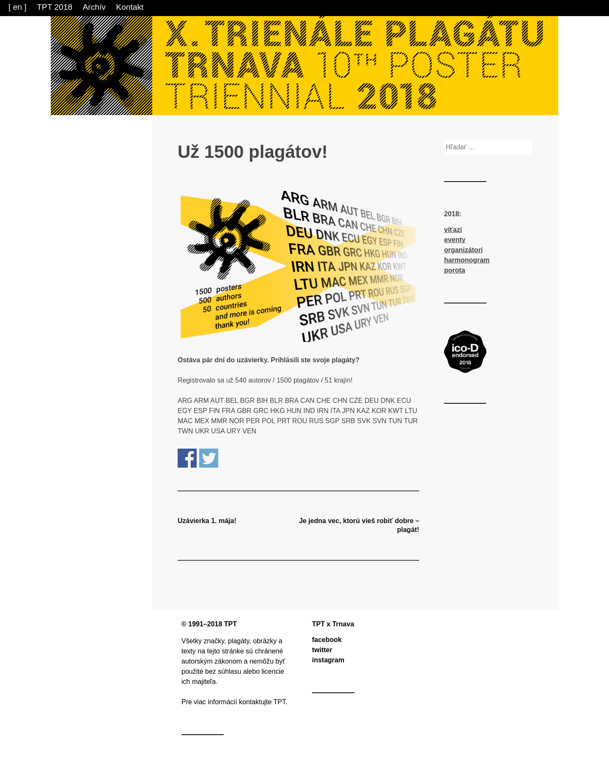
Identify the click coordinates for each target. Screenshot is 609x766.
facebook (327, 639)
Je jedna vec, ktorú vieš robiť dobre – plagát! (359, 525)
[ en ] (17, 7)
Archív (94, 7)
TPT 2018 (54, 7)
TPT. (281, 701)
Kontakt (129, 7)
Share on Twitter (208, 458)
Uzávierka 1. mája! (207, 520)
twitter (322, 649)
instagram (328, 660)
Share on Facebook (187, 458)
